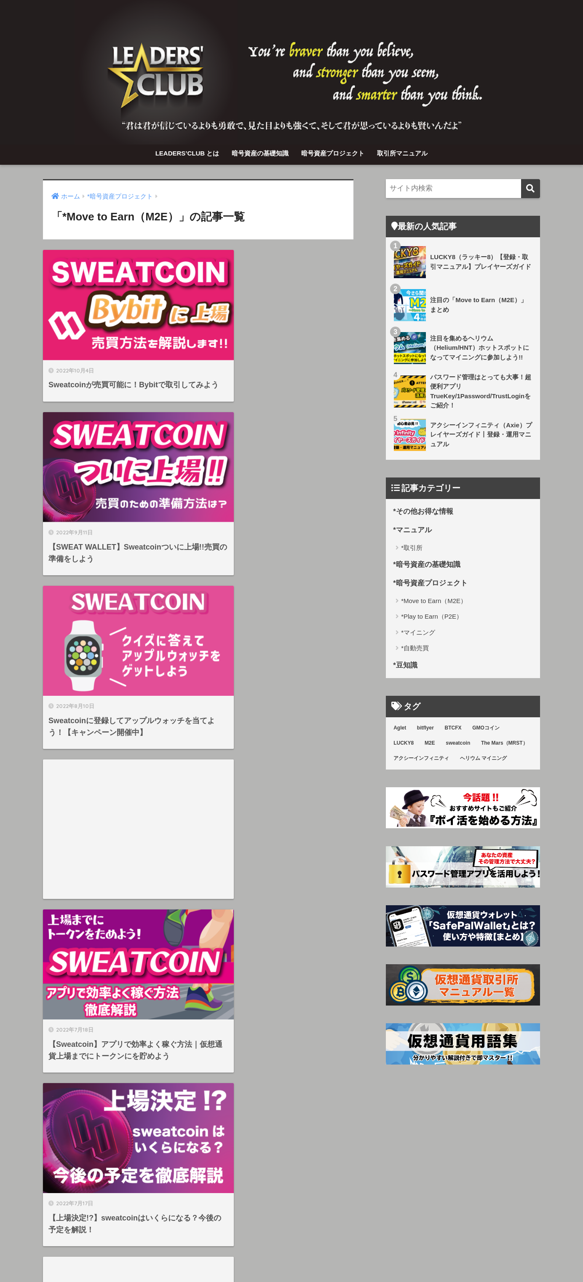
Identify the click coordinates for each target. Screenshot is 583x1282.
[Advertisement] (279, 469)
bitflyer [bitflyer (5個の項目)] (425, 729)
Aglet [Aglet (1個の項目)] (399, 729)
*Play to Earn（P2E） (432, 617)
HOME (291, 1241)
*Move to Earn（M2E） (434, 601)
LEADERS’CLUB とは (187, 153)
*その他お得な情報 (423, 511)
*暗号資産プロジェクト (430, 584)
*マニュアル (412, 530)
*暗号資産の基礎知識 (426, 565)
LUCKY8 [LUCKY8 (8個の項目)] (403, 744)
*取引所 (412, 547)
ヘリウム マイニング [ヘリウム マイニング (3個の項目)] (483, 759)
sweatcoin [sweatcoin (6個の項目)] (458, 744)
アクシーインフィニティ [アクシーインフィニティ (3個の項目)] (421, 759)
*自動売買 (415, 648)
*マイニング (418, 632)
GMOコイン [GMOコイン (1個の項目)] (486, 729)
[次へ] (232, 1055)
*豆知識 (405, 666)
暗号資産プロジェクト (332, 153)
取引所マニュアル (402, 153)
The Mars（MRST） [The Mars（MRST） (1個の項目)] (504, 744)
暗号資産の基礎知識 (260, 153)
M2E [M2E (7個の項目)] (430, 744)
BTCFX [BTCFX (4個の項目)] (453, 729)
